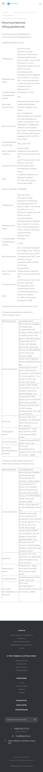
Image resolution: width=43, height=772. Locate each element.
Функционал (21, 664)
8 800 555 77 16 (21, 729)
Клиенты (21, 689)
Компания (21, 678)
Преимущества (21, 660)
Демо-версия (21, 667)
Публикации (21, 710)
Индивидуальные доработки (21, 645)
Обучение (22, 638)
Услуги (21, 630)
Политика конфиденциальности (21, 760)
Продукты (21, 700)
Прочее (21, 648)
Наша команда (21, 686)
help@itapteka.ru (23, 736)
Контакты (21, 705)
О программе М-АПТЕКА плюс (21, 656)
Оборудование (22, 670)
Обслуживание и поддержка (21, 635)
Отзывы (21, 692)
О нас (21, 683)
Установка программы (21, 641)
